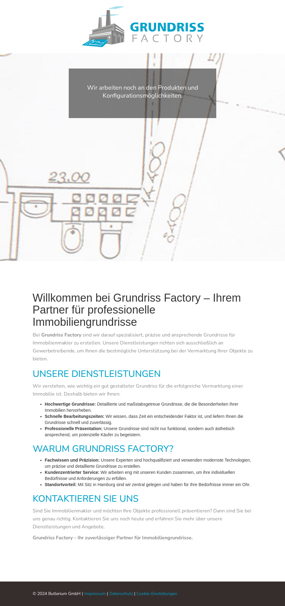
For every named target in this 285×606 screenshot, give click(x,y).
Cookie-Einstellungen (157, 594)
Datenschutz (121, 594)
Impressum (95, 594)
